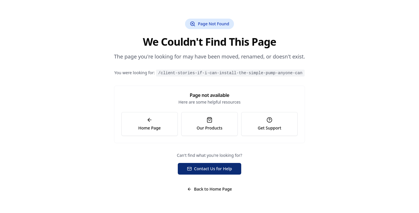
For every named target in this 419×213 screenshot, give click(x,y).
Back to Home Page (209, 189)
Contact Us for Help (209, 168)
